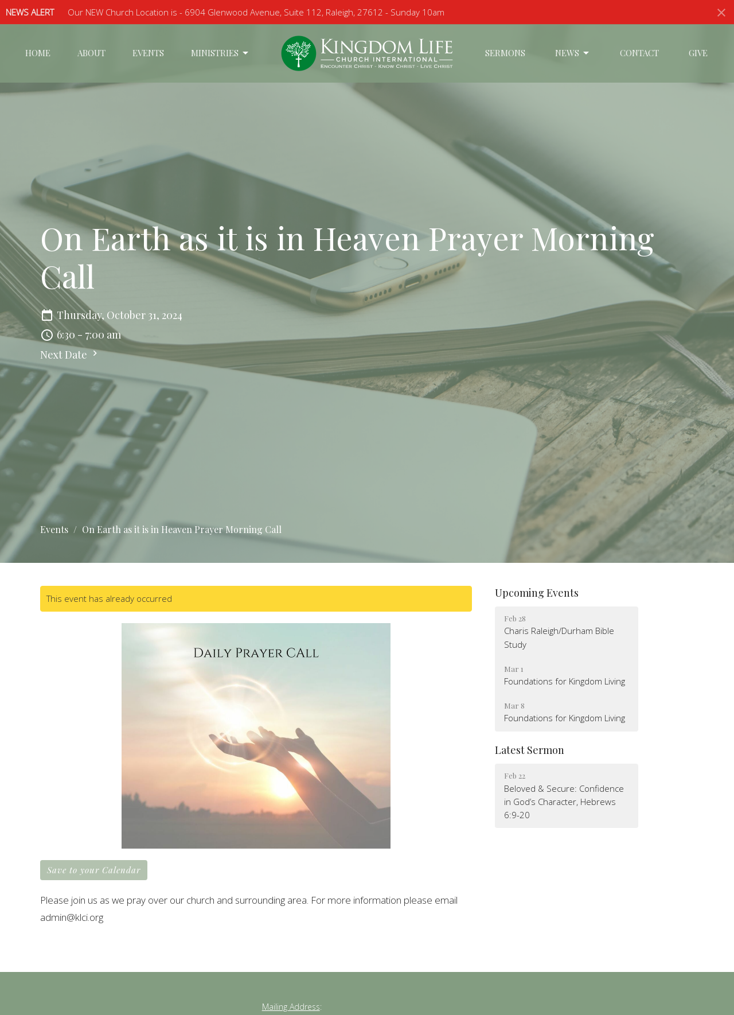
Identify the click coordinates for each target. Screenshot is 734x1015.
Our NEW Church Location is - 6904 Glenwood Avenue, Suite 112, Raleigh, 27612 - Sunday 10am (256, 12)
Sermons (505, 53)
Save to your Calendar (93, 870)
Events (148, 53)
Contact (639, 53)
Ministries (220, 53)
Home (37, 53)
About (91, 53)
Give (698, 53)
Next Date (70, 354)
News (573, 53)
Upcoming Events (537, 593)
